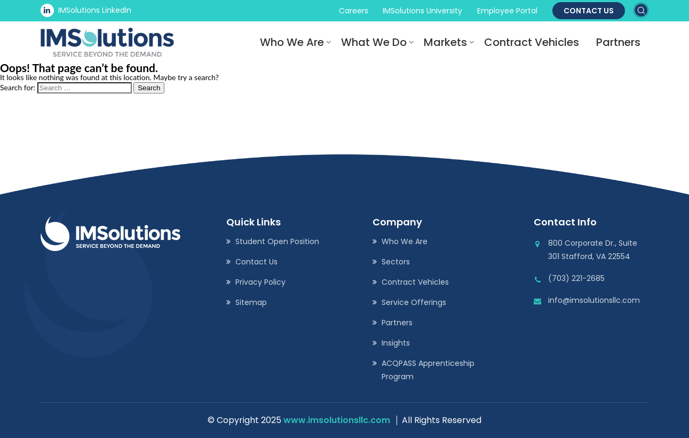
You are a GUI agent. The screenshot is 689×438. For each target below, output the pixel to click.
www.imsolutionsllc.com (336, 420)
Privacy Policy (260, 282)
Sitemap (251, 302)
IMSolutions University (422, 10)
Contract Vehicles (531, 42)
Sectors (396, 261)
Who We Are (292, 42)
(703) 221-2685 (576, 278)
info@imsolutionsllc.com (594, 300)
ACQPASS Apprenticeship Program (428, 370)
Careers (353, 10)
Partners (618, 42)
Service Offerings (414, 302)
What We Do (374, 42)
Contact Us (589, 10)
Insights (396, 343)
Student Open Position (277, 241)
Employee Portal (507, 10)
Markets (445, 42)
